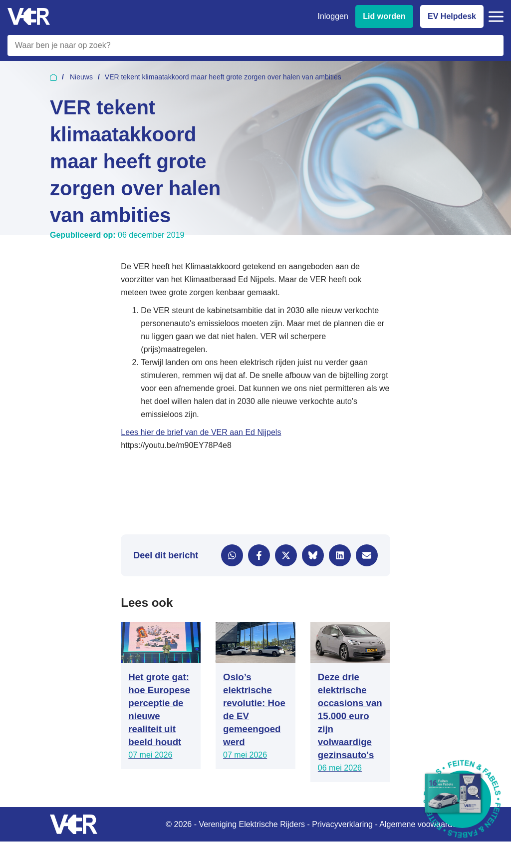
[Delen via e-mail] (367, 555)
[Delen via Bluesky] (313, 555)
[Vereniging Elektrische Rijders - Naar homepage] (28, 16)
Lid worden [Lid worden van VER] (384, 16)
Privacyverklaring (342, 824)
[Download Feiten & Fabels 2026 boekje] (462, 799)
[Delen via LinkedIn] (340, 555)
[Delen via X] (286, 555)
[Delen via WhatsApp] (232, 555)
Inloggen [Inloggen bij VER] (332, 16)
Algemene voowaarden (420, 824)
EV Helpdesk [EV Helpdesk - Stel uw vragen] (452, 16)
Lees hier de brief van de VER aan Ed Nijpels (201, 432)
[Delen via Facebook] (259, 555)
